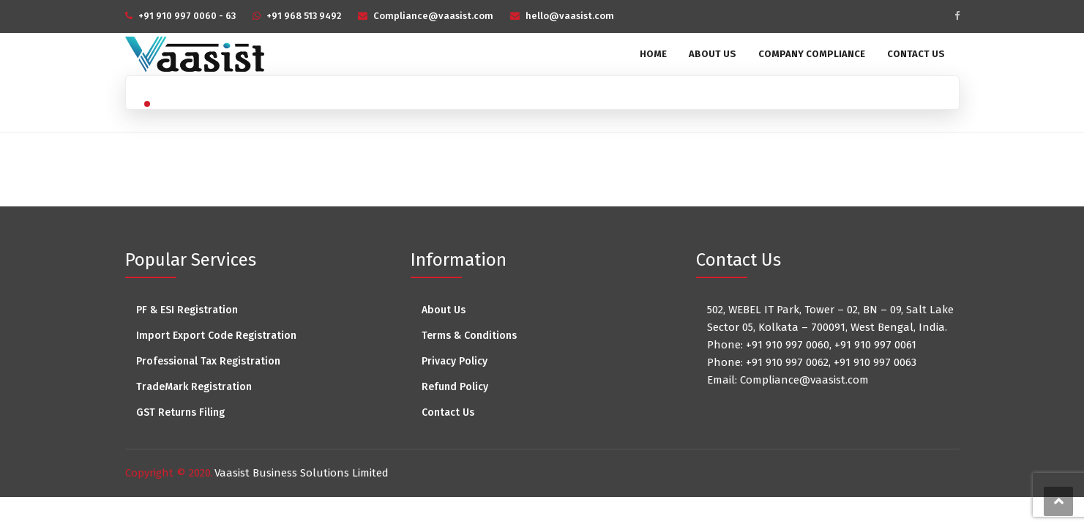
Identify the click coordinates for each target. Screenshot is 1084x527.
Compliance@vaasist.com (433, 15)
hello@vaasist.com (570, 15)
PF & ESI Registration (187, 310)
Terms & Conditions (469, 335)
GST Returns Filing (180, 412)
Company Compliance (811, 53)
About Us (712, 53)
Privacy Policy (454, 361)
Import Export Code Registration (216, 335)
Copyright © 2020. (169, 472)
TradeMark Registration (194, 387)
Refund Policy (455, 387)
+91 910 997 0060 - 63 (187, 15)
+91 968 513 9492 (303, 15)
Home (653, 53)
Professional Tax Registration (208, 361)
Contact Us (916, 53)
